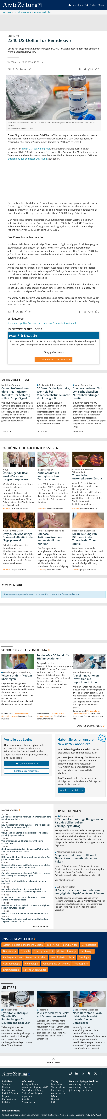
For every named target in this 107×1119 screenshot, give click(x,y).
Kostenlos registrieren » (26, 771)
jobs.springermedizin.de (80, 1090)
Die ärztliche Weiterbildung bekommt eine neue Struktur (24, 882)
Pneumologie (31, 963)
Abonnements (58, 1093)
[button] (100, 5)
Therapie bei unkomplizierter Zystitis (87, 477)
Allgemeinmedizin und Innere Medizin (23, 945)
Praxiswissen (8, 1090)
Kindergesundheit (12, 957)
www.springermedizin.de (81, 1084)
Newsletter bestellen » (71, 790)
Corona (32, 323)
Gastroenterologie (67, 951)
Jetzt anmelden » (27, 763)
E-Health (25, 951)
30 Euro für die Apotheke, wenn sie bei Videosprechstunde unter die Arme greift (53, 393)
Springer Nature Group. (62, 1115)
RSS (53, 1102)
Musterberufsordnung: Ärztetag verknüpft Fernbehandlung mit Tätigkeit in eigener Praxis (23, 890)
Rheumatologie (11, 970)
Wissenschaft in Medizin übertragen (16, 677)
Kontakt (25, 1099)
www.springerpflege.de (80, 1087)
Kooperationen (9, 1099)
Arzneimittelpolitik (17, 323)
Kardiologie (87, 951)
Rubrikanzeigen (58, 1090)
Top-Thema (53, 945)
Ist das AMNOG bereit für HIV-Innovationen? (53, 657)
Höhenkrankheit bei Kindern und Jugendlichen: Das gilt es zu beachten (25, 858)
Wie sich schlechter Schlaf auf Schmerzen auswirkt (25, 913)
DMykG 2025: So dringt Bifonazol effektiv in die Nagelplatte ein (18, 537)
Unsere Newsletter (17, 939)
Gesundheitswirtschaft (65, 323)
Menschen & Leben (36, 957)
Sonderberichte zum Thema (24, 650)
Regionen (6, 1096)
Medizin (6, 1087)
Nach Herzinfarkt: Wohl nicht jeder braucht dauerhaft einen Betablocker (87, 1018)
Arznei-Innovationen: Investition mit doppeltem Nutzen (86, 679)
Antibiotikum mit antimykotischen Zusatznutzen (48, 476)
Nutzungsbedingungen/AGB (35, 1087)
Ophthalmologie (11, 963)
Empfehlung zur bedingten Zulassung (27, 159)
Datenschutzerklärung (32, 1090)
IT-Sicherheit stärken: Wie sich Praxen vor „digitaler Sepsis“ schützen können (25, 907)
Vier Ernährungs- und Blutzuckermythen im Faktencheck (22, 842)
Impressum (27, 1096)
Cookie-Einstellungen (32, 1093)
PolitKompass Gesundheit (56, 963)
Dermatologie (89, 945)
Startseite (6, 1084)
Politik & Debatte (10, 1093)
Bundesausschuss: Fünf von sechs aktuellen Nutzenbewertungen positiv (87, 393)
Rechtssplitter (81, 963)
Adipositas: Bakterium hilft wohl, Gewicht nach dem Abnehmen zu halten (26, 818)
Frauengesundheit (43, 951)
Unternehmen (44, 323)
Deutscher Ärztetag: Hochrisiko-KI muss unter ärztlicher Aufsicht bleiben (23, 898)
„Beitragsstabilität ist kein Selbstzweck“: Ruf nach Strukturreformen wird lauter (25, 850)
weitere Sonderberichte (91, 726)
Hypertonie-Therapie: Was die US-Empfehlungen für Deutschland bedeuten (16, 1018)
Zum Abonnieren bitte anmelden (53, 359)
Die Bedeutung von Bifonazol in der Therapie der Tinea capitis (84, 539)
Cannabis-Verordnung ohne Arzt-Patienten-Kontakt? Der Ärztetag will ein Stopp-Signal (15, 393)
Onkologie (84, 957)
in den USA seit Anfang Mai (36, 148)
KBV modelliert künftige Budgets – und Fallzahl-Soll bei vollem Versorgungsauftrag (25, 826)
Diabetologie (10, 951)
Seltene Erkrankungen (35, 970)
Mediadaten (57, 1084)
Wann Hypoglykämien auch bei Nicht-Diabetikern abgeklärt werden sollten (24, 920)
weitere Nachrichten (42, 927)
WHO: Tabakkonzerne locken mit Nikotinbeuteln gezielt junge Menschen (24, 834)
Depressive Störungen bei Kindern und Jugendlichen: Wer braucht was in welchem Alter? (26, 866)
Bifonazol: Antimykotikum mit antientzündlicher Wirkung (49, 539)
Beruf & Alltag (70, 945)
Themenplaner (58, 1087)
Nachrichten (9, 810)
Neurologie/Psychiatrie (62, 957)
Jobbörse (6, 1102)
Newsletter (56, 1099)
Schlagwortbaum (30, 1084)
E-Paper (55, 1096)
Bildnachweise (28, 1102)
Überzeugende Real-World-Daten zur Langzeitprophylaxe (15, 476)
